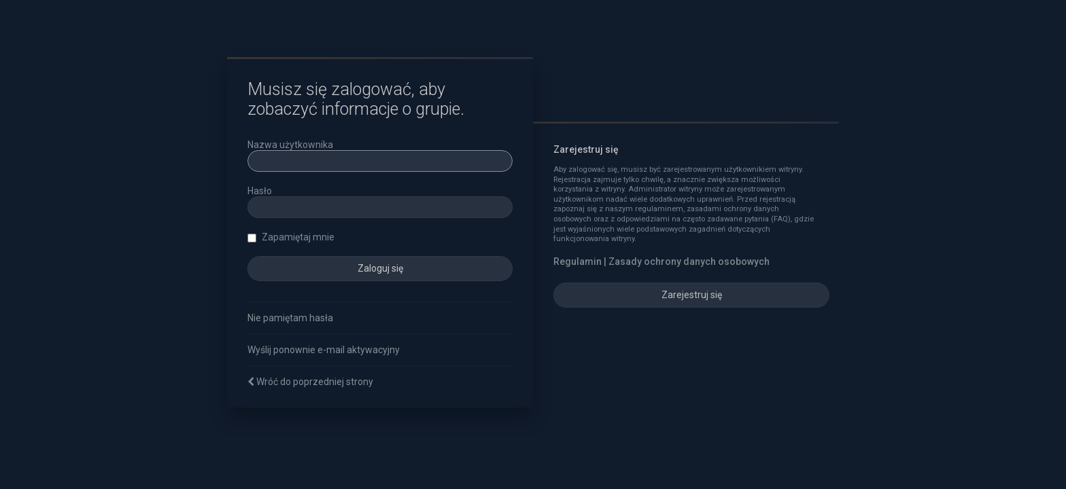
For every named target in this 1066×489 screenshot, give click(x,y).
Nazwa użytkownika (290, 144)
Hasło (259, 190)
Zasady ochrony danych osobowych (689, 261)
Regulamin (577, 261)
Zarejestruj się (691, 294)
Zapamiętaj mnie (290, 237)
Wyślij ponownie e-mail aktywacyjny (323, 349)
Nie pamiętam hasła (290, 317)
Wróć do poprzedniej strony (314, 381)
